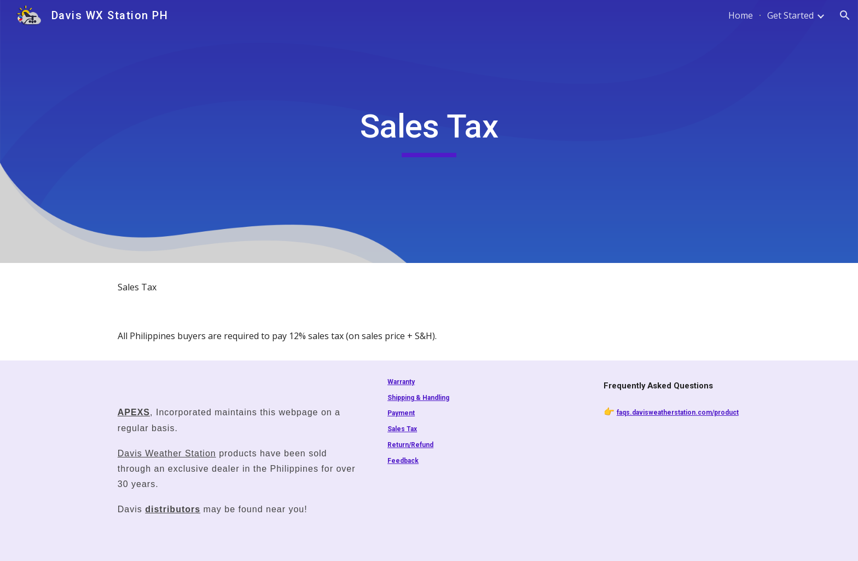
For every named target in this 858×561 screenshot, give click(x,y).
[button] (845, 15)
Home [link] (740, 15)
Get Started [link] (790, 15)
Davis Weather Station (167, 453)
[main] (429, 131)
